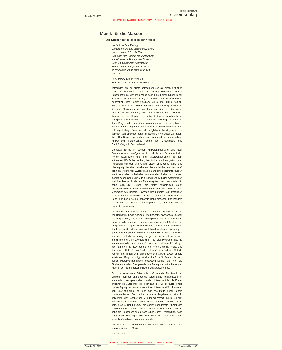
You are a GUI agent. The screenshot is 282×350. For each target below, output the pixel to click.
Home (112, 20)
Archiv (149, 20)
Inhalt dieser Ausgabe (126, 20)
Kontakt (141, 20)
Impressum (159, 20)
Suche (169, 20)
